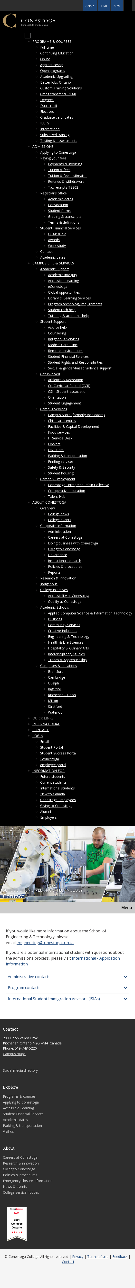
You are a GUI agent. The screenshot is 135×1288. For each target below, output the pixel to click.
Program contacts (24, 987)
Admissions (43, 146)
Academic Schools (54, 607)
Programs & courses (51, 41)
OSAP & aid (57, 234)
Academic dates (60, 199)
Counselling (57, 333)
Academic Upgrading (56, 76)
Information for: (48, 770)
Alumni (45, 811)
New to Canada (52, 794)
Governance (57, 554)
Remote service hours (65, 350)
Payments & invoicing (65, 164)
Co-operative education (66, 490)
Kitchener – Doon (62, 694)
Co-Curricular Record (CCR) (69, 385)
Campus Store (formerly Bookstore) (76, 414)
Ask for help (57, 327)
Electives (47, 111)
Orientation (57, 397)
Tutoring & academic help (68, 315)
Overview (47, 508)
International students (57, 788)
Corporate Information (58, 525)
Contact (46, 251)
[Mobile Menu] (27, 36)
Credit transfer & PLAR (58, 94)
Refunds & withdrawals (66, 181)
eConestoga (57, 286)
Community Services (64, 624)
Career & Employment (57, 479)
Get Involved (50, 374)
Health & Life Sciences (65, 642)
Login (37, 735)
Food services (59, 432)
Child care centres (62, 420)
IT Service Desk (60, 438)
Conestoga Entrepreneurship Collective (78, 484)
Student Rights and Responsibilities (75, 362)
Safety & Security (61, 467)
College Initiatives (54, 589)
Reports (54, 572)
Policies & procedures (65, 566)
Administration (59, 531)
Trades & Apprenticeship (67, 659)
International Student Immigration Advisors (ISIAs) (54, 998)
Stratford (55, 706)
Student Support (53, 321)
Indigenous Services (63, 339)
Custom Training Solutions (61, 88)
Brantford (55, 671)
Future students (52, 776)
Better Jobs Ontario (55, 82)
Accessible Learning (63, 280)
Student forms (59, 210)
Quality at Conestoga (64, 601)
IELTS (44, 123)
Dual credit (48, 105)
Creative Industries (62, 630)
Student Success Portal (58, 753)
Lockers (54, 444)
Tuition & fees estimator (67, 175)
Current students (53, 782)
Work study (57, 245)
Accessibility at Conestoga (68, 595)
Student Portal (51, 747)
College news (58, 514)
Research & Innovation (58, 578)
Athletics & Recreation (65, 379)
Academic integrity (62, 274)
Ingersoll (54, 689)
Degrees (47, 99)
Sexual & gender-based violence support (80, 368)
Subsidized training (54, 134)
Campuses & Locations (58, 665)
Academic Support (54, 269)
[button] (128, 5)
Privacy (77, 1256)
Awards (54, 239)
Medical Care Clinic (62, 344)
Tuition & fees (59, 169)
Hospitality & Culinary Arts (68, 648)
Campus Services (53, 409)
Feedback (119, 1256)
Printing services (61, 461)
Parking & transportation (67, 455)
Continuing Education (57, 53)
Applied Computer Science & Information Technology (90, 613)
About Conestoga (49, 502)
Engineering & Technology (68, 636)
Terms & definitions (63, 222)
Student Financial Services (60, 228)
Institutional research (64, 560)
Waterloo (55, 712)
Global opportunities (64, 292)
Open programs (52, 70)
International (50, 129)
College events (59, 519)
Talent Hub (56, 496)
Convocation (58, 204)
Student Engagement (64, 403)
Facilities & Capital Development (73, 426)
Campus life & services (53, 263)
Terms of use (97, 1256)
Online (45, 59)
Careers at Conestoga (65, 537)
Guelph (53, 683)
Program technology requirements (75, 304)
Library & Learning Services (69, 298)
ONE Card (56, 449)
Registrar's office (53, 193)
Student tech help (62, 309)
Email (44, 741)
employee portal (53, 764)
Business (55, 619)
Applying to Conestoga (58, 152)
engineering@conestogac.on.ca (45, 942)
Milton (53, 700)
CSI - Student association (67, 391)
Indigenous (49, 584)
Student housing (61, 473)
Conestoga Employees (58, 799)
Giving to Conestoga (64, 549)
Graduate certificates (56, 117)
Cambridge (56, 677)
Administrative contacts (29, 976)
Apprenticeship (51, 64)
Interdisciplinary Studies (66, 654)
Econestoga (49, 759)
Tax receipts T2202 (63, 187)
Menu (126, 907)
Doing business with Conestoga (73, 543)
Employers (48, 817)
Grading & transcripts (64, 216)
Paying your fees (53, 158)
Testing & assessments (58, 140)
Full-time (47, 47)
